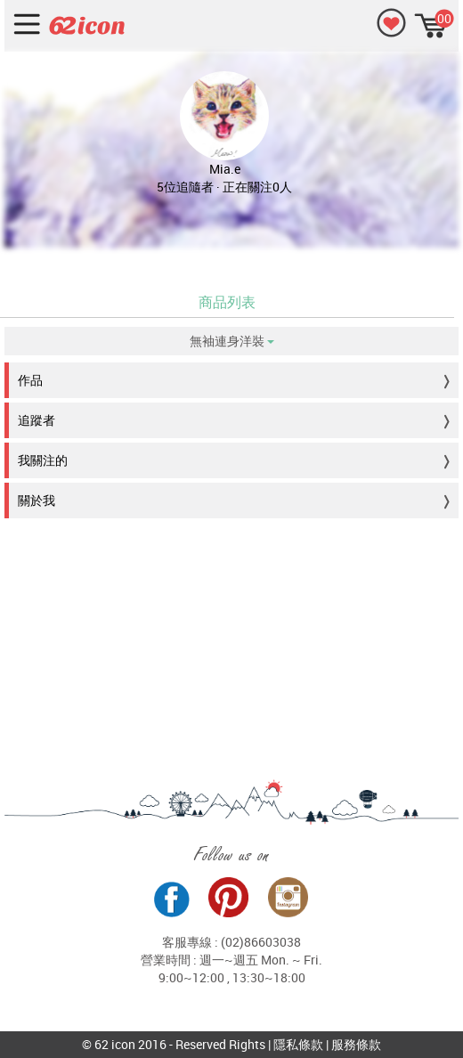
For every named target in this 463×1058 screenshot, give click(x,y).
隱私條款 (298, 1044)
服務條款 (356, 1044)
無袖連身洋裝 (232, 340)
